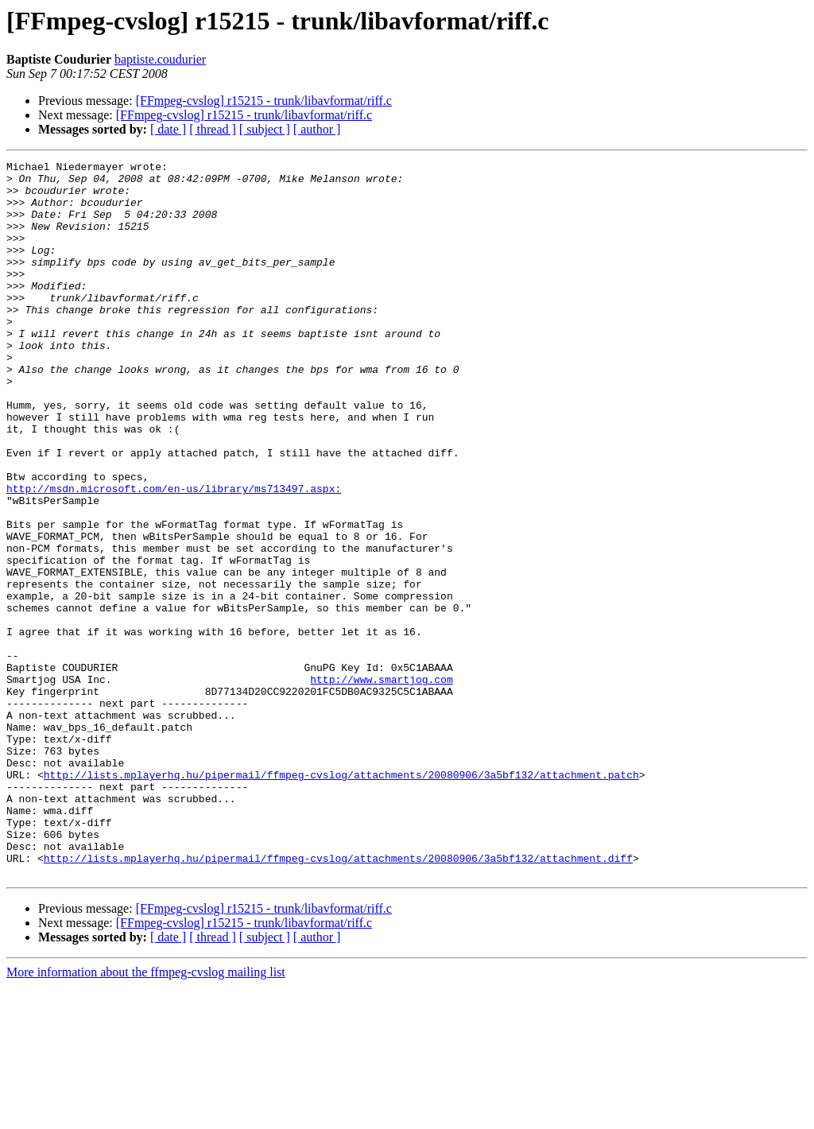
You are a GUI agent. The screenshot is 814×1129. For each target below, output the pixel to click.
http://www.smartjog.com (381, 784)
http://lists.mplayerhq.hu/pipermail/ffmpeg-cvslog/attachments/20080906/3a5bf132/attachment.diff (338, 998)
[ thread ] (212, 129)
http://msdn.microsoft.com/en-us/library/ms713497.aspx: (173, 555)
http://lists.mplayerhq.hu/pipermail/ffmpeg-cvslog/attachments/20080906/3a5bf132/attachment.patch (341, 898)
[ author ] (317, 129)
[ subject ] (264, 129)
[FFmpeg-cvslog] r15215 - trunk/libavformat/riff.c (264, 100)
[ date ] (168, 129)
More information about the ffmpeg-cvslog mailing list (145, 1115)
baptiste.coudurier (160, 59)
